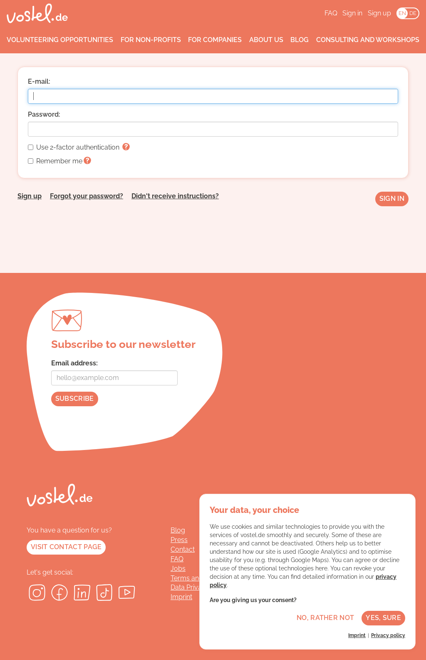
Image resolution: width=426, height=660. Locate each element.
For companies (215, 40)
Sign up (379, 13)
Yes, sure (383, 618)
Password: (44, 114)
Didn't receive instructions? (175, 196)
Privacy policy (388, 635)
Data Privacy (190, 587)
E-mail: (39, 81)
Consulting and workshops (367, 40)
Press (179, 540)
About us (266, 40)
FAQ (330, 13)
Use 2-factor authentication (79, 147)
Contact (183, 549)
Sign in (352, 13)
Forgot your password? (86, 196)
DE (412, 13)
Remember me (59, 161)
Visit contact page (66, 547)
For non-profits (151, 40)
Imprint (181, 597)
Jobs (178, 568)
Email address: (74, 363)
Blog (299, 40)
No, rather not (325, 618)
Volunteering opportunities (60, 40)
